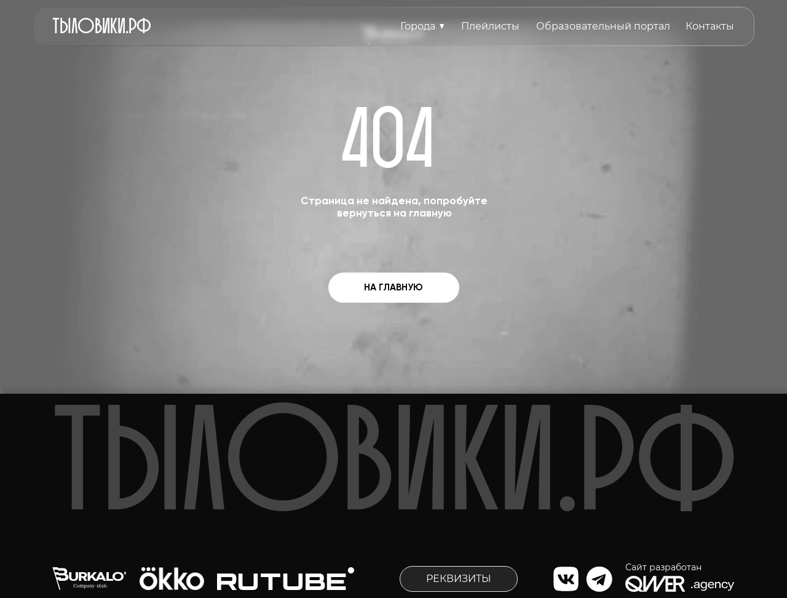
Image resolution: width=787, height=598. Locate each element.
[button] (459, 579)
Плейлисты (490, 26)
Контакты (710, 26)
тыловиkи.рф (101, 25)
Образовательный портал (603, 26)
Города (417, 26)
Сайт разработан (663, 567)
